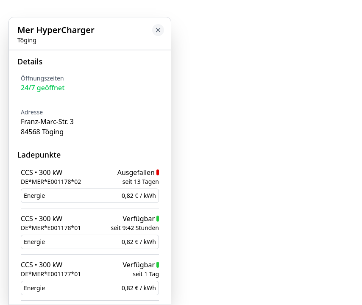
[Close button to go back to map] (158, 30)
